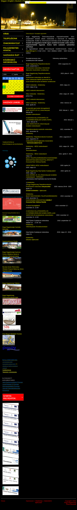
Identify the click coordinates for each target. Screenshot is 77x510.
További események (15, 96)
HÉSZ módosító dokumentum (35, 90)
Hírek (6, 34)
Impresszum (30, 501)
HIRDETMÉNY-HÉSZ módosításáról (37, 165)
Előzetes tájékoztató (32, 239)
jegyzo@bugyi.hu (31, 51)
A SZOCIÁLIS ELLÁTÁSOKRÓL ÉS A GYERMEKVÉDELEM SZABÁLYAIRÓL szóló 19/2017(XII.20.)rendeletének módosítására (40, 213)
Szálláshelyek (7, 370)
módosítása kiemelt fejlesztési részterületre (39, 141)
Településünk (10, 38)
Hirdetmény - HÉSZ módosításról (36, 154)
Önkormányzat (11, 43)
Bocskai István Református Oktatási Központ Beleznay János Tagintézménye (13, 269)
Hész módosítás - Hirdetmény (35, 94)
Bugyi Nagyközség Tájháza (11, 283)
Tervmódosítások (31, 150)
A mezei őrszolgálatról (33, 205)
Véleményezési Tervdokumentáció (36, 226)
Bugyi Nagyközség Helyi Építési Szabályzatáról (41, 171)
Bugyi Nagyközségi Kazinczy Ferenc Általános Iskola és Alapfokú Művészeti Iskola (12, 254)
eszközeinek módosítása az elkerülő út (38, 77)
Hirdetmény (30, 182)
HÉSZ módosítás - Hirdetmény (35, 85)
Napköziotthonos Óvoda (10, 241)
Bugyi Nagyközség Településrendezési (42, 64)
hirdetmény (29, 133)
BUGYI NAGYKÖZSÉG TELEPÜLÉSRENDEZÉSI (41, 196)
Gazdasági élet (11, 55)
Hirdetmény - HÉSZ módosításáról (36, 146)
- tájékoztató (36, 190)
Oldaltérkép (38, 501)
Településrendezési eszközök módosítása (39, 129)
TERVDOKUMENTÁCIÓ (34, 143)
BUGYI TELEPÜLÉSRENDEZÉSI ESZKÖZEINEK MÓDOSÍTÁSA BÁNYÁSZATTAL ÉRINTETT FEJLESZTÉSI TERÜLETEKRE (41, 160)
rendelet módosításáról (33, 114)
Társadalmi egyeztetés (40, 33)
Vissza (3, 501)
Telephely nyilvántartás (10, 372)
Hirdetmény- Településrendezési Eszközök (39, 137)
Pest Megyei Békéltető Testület (12, 334)
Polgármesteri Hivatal (11, 49)
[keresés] (38, 3)
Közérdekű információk (10, 61)
